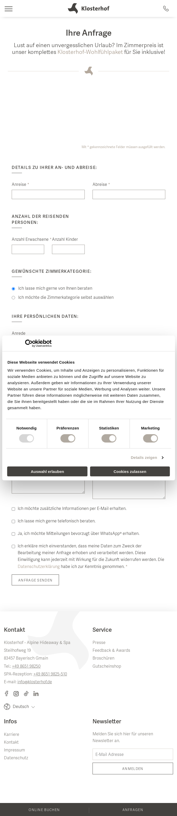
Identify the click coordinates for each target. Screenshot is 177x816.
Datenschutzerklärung (39, 567)
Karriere (11, 734)
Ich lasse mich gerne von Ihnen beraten (52, 288)
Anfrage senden (35, 581)
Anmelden (132, 769)
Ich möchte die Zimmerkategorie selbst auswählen (63, 297)
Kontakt (11, 742)
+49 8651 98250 (26, 666)
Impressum (14, 750)
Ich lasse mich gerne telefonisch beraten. (56, 521)
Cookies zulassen (130, 471)
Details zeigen (144, 457)
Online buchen (44, 810)
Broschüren (103, 658)
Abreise (101, 184)
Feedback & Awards (111, 650)
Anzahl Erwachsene (28, 239)
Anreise (20, 184)
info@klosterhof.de (34, 682)
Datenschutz (16, 758)
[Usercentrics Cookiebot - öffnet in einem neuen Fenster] (28, 343)
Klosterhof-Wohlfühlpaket (90, 52)
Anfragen (132, 810)
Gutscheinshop (107, 666)
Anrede (18, 333)
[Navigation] (8, 8)
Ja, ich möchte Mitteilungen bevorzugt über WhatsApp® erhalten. (78, 533)
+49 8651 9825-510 (50, 674)
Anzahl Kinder (65, 239)
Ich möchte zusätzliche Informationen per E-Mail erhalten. (72, 508)
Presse (99, 643)
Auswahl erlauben (47, 471)
